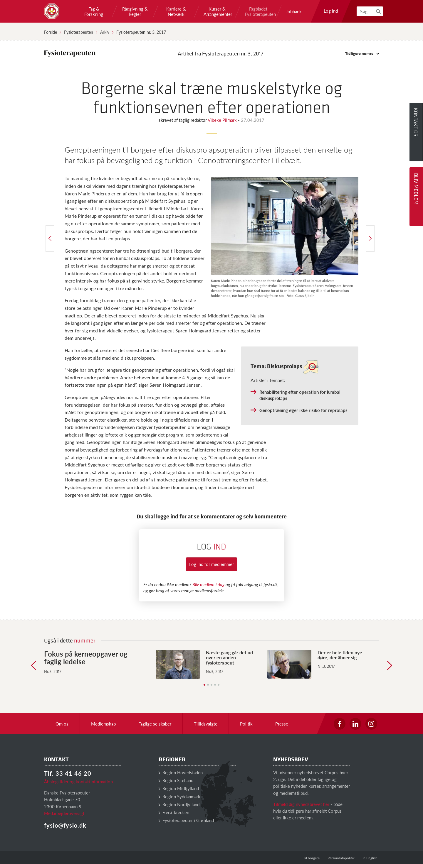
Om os (62, 724)
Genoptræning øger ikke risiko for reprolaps (303, 410)
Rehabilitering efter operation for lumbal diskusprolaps (299, 395)
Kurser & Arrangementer (217, 11)
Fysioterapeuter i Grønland (186, 820)
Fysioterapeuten (78, 32)
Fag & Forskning (93, 11)
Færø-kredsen (174, 812)
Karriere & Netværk (176, 11)
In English (369, 857)
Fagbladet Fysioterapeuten (258, 11)
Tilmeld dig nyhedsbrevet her (301, 804)
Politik (246, 724)
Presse (281, 724)
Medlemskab (103, 724)
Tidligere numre (362, 53)
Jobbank (294, 11)
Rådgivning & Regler (135, 11)
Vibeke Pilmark (223, 120)
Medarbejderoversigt (64, 813)
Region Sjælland (176, 780)
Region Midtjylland (179, 788)
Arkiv (104, 32)
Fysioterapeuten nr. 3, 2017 (141, 32)
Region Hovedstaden (181, 772)
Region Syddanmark (179, 796)
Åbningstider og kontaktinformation (78, 781)
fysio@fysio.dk (65, 825)
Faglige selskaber (154, 724)
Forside (50, 32)
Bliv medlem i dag (208, 584)
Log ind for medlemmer (211, 564)
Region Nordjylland (179, 804)
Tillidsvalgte (205, 724)
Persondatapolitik (341, 857)
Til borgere (311, 857)
